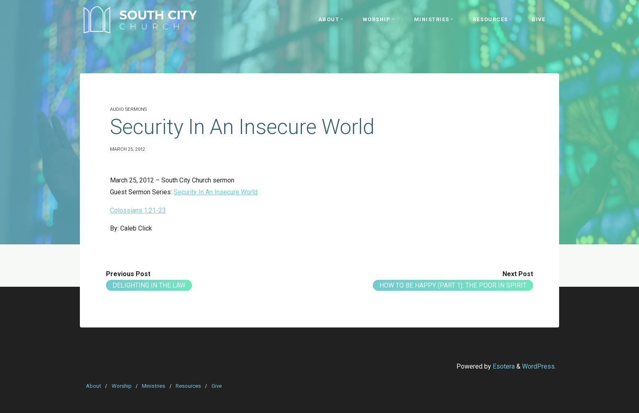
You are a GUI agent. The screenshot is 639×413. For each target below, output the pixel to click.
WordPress (538, 366)
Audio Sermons (128, 109)
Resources (188, 386)
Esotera (503, 366)
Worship (122, 386)
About (93, 386)
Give (217, 386)
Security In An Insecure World (216, 192)
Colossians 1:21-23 (138, 210)
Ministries (153, 386)
